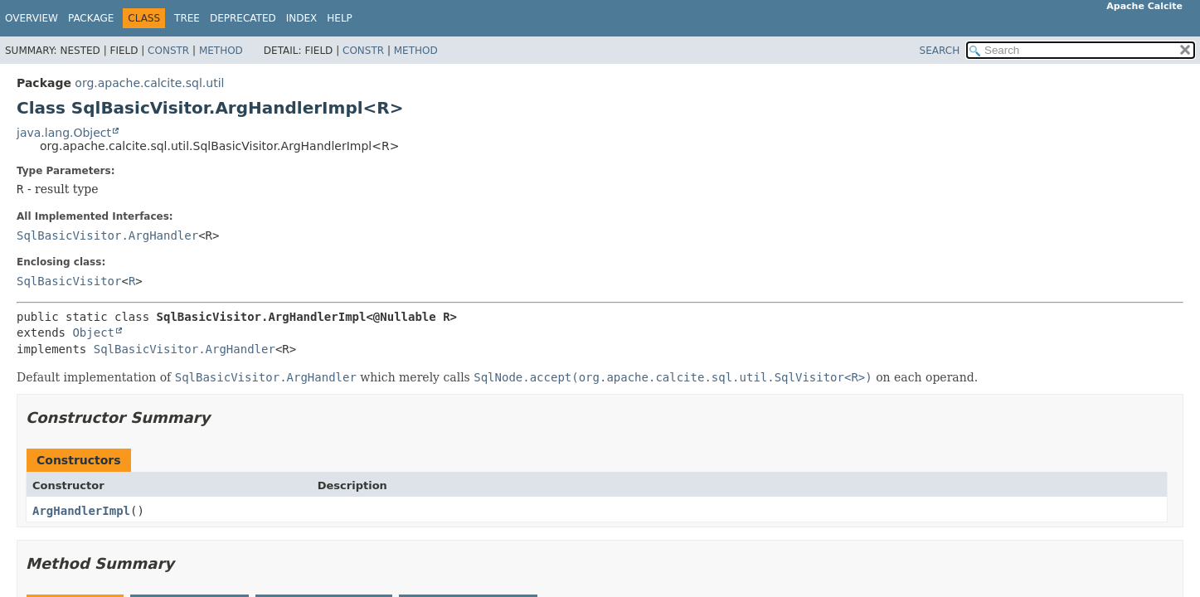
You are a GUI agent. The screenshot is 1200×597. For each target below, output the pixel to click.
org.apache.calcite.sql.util (149, 83)
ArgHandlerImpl (81, 510)
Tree (187, 18)
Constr (168, 50)
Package (91, 18)
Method (221, 50)
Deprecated (243, 18)
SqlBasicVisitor (69, 281)
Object (93, 332)
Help (339, 18)
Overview (31, 18)
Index (302, 18)
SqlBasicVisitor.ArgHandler (107, 235)
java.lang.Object (64, 132)
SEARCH (940, 50)
